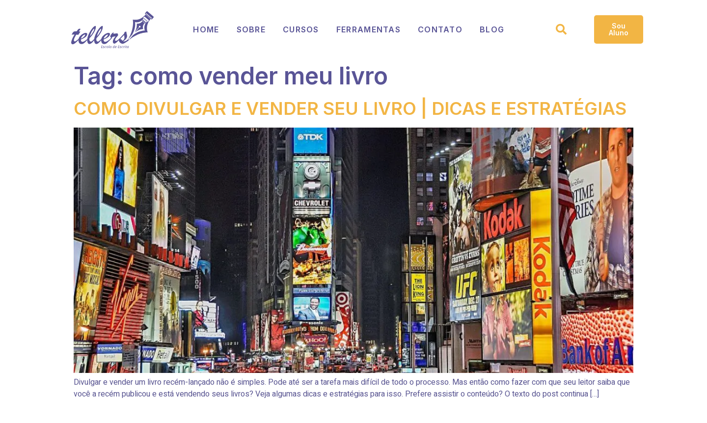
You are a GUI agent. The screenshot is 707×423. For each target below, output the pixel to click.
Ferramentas (369, 29)
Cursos (301, 29)
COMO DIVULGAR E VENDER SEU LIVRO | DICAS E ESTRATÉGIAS (350, 108)
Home (205, 29)
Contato (441, 29)
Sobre (251, 29)
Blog (494, 29)
